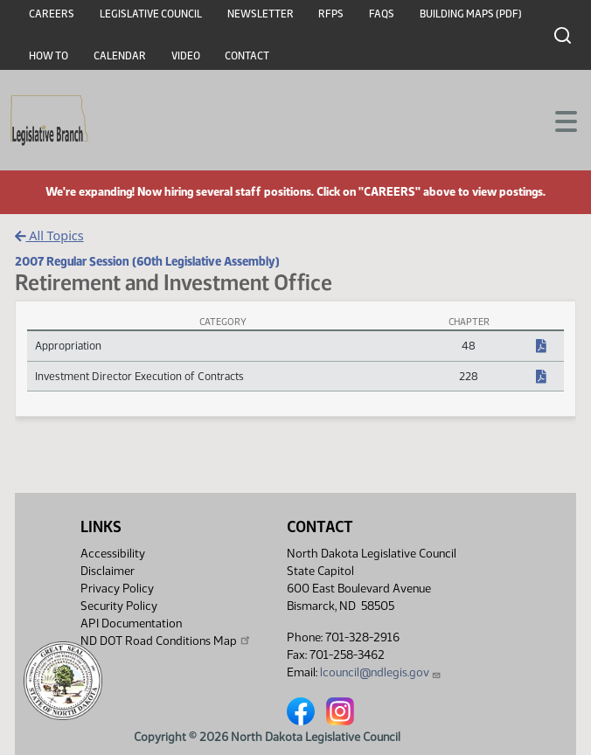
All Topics (49, 235)
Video (185, 56)
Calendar (120, 56)
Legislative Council (151, 14)
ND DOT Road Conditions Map (166, 640)
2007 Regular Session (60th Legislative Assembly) (147, 261)
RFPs (331, 14)
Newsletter (260, 14)
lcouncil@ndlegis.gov (381, 672)
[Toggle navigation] (557, 119)
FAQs (381, 14)
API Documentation (131, 623)
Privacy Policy (117, 588)
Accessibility (112, 553)
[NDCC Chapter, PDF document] (541, 347)
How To (48, 56)
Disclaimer (107, 571)
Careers (51, 14)
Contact (247, 56)
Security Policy (118, 606)
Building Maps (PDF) (471, 14)
